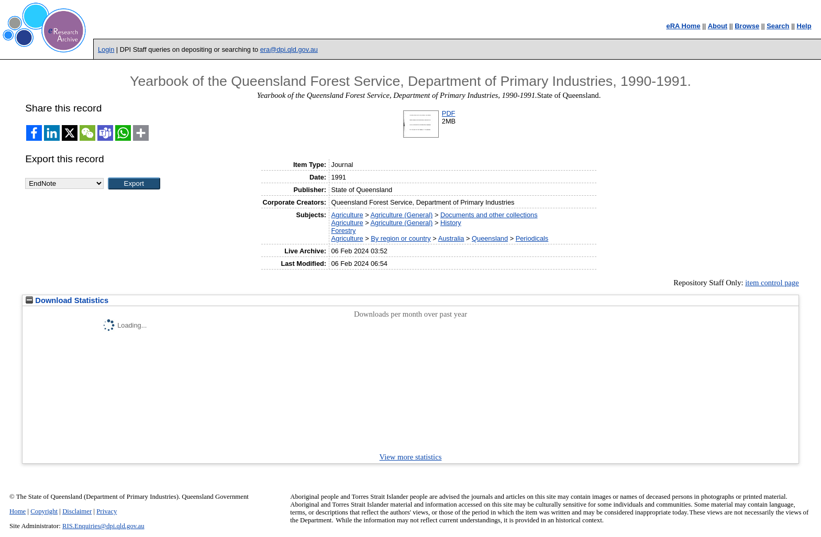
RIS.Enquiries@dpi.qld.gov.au (103, 526)
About (718, 26)
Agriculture (347, 215)
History (450, 223)
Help (804, 26)
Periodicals (532, 238)
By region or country (401, 238)
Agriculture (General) (402, 215)
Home (17, 511)
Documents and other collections (489, 215)
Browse (747, 26)
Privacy (106, 511)
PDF (449, 113)
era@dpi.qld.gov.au (289, 49)
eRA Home (683, 26)
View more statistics (411, 457)
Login (106, 49)
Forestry (343, 230)
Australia (451, 238)
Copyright (44, 511)
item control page (772, 282)
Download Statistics (67, 300)
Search (778, 26)
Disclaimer (77, 511)
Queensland (490, 238)
